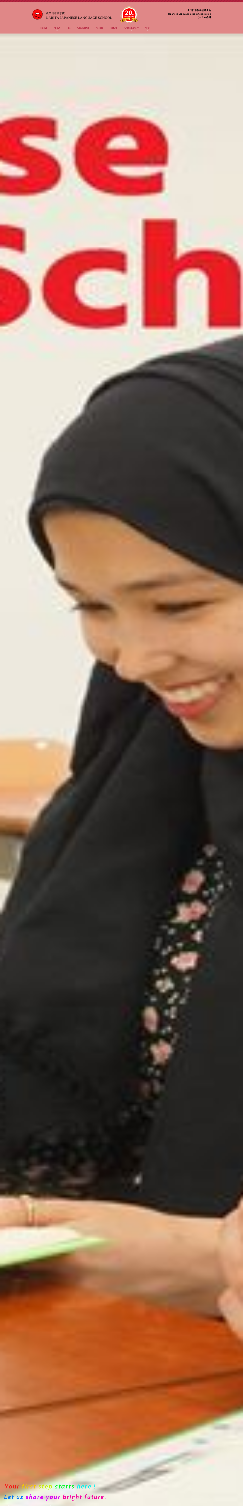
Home (43, 27)
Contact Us (83, 27)
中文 (147, 27)
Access (99, 27)
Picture (113, 27)
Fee (69, 27)
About (57, 27)
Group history (131, 27)
